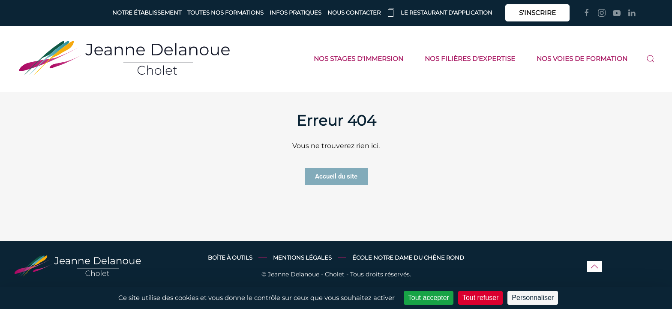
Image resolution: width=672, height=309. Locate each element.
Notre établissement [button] (146, 12)
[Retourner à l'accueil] (124, 59)
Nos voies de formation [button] (582, 59)
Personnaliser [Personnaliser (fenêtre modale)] (533, 297)
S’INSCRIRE (537, 13)
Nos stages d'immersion (358, 59)
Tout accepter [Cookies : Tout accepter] (428, 297)
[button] (650, 59)
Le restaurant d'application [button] (439, 13)
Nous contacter (354, 12)
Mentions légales (302, 257)
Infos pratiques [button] (295, 12)
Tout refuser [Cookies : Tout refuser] (480, 297)
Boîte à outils (230, 257)
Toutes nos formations (225, 12)
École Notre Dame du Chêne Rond (408, 257)
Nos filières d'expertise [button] (470, 59)
